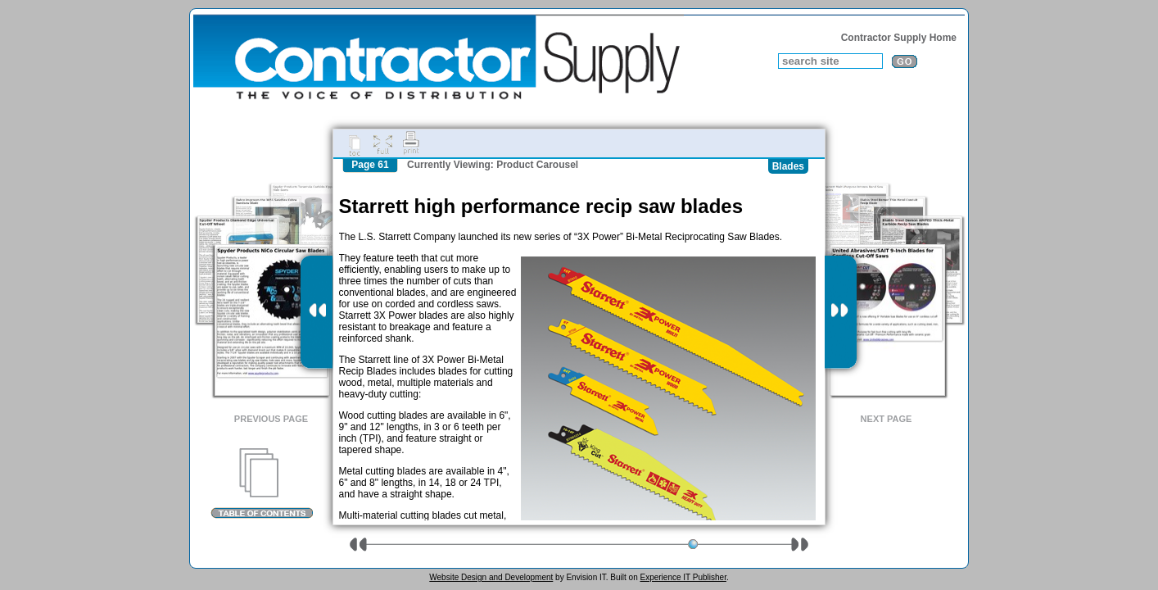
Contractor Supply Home (899, 37)
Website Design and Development (491, 577)
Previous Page (271, 419)
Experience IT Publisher (683, 577)
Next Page (886, 419)
